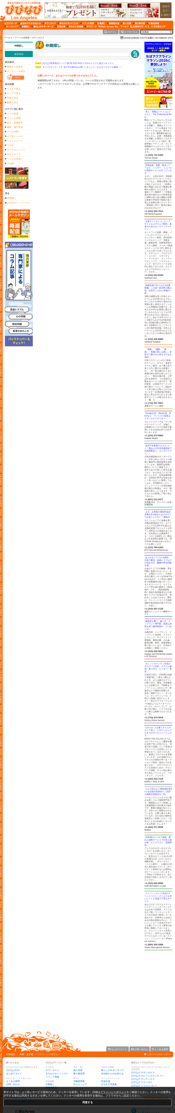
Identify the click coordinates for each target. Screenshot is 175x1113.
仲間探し (18, 45)
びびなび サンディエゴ (143, 1079)
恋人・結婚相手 (15, 122)
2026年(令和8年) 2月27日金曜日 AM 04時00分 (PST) (148, 38)
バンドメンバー (15, 141)
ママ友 (10, 145)
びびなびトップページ (18, 202)
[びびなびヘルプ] (125, 26)
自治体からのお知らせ (112, 1073)
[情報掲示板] (113, 23)
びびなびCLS (13, 1070)
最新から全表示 (15, 67)
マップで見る (14, 93)
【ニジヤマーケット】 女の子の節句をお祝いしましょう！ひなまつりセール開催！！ (78, 67)
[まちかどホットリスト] (68, 23)
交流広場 (105, 1081)
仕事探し (50, 1084)
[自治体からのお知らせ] (30, 23)
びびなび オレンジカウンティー (147, 1075)
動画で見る (12, 102)
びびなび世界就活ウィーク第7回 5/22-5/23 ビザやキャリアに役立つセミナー (74, 63)
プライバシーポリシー (49, 1054)
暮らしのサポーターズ (112, 1070)
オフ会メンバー (15, 136)
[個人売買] (126, 23)
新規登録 (18, 54)
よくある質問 (13, 1081)
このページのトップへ (158, 1054)
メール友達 (12, 113)
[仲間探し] (25, 26)
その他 (10, 163)
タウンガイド (52, 1070)
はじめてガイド (14, 1073)
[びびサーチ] (10, 23)
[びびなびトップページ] (22, 10)
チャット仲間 (14, 118)
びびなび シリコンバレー (144, 1085)
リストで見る (14, 89)
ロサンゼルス (38, 37)
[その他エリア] (158, 26)
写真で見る (12, 98)
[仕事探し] (100, 23)
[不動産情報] (153, 23)
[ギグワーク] (91, 26)
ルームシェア (80, 1084)
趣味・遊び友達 (15, 127)
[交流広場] (60, 26)
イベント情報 (52, 1077)
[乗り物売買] (139, 23)
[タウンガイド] (49, 23)
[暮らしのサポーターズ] (43, 26)
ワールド (8, 37)
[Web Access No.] (108, 26)
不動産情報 (79, 1081)
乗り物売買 (79, 1073)
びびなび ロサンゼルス (143, 1072)
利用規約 (10, 1054)
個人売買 (77, 1070)
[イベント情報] (87, 23)
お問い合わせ (13, 1084)
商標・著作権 (26, 1054)
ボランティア (14, 154)
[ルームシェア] (11, 26)
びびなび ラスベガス (141, 1082)
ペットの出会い (15, 159)
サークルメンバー (16, 150)
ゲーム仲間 (12, 132)
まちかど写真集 (109, 1084)
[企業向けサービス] (139, 26)
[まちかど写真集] (75, 26)
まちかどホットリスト (57, 1073)
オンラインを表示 (16, 71)
